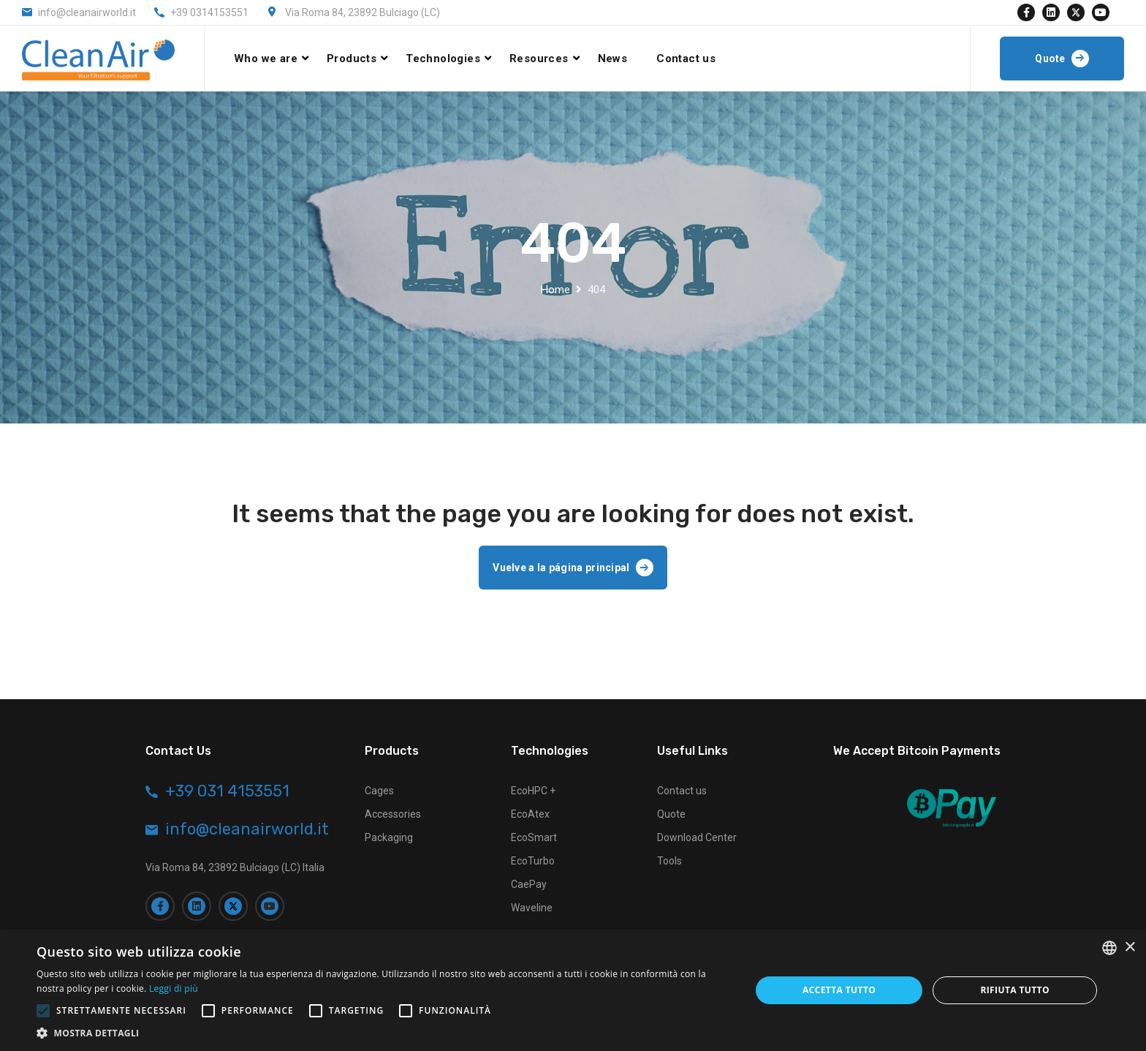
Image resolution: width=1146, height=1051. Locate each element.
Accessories (393, 814)
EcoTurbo (533, 861)
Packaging (389, 837)
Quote (671, 814)
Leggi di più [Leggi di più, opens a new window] (173, 988)
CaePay (529, 884)
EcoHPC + (533, 790)
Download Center (697, 837)
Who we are (265, 58)
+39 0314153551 (209, 12)
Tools (669, 861)
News (613, 58)
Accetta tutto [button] (839, 990)
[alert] (573, 990)
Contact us (686, 58)
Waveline (532, 907)
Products (351, 58)
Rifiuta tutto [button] (1015, 990)
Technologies (443, 58)
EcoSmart (534, 837)
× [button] (1129, 947)
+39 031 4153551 (227, 791)
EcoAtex (530, 814)
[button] (383, 1032)
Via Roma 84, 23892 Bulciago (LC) (362, 12)
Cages (379, 790)
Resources (539, 58)
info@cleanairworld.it (87, 12)
